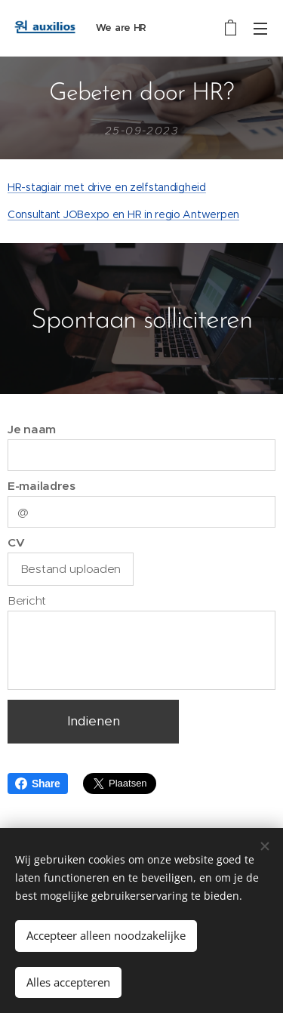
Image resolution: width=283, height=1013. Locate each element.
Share (37, 783)
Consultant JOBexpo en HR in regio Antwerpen (123, 214)
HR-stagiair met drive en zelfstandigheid (107, 187)
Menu (260, 28)
